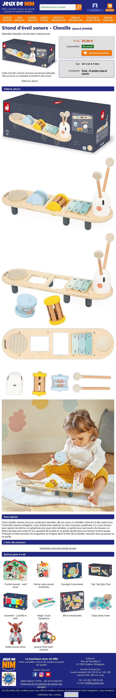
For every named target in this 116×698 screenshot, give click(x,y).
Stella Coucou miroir (15, 634)
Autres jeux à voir (43, 34)
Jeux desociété (7, 18)
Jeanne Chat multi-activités (44, 636)
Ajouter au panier (99, 53)
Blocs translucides (72, 603)
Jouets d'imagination (58, 18)
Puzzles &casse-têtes (92, 18)
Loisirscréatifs (32, 18)
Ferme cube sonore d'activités (44, 573)
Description (17, 34)
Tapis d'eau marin (101, 603)
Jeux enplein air (108, 18)
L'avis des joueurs (15, 542)
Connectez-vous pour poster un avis (58, 548)
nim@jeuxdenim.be (94, 683)
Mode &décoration (76, 18)
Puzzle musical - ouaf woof (15, 573)
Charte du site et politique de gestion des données (41, 685)
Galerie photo (7, 34)
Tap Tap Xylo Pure (101, 572)
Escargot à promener (72, 572)
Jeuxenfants (19, 18)
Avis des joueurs (29, 34)
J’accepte (71, 694)
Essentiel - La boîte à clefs (15, 605)
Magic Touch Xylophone (44, 605)
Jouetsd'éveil (44, 18)
